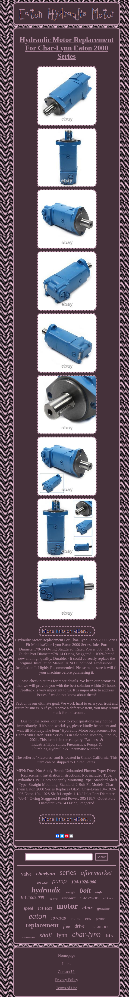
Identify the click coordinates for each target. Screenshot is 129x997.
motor (67, 905)
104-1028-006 (83, 881)
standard (69, 898)
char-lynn (86, 934)
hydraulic (46, 890)
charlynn (45, 873)
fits (109, 935)
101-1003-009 (32, 897)
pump (59, 881)
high (98, 892)
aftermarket (96, 872)
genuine (103, 908)
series (68, 872)
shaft (45, 934)
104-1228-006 (89, 898)
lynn (62, 935)
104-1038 (53, 899)
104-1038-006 (27, 937)
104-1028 (58, 918)
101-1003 (45, 908)
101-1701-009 (98, 927)
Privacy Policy (66, 980)
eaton (37, 916)
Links (66, 963)
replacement (42, 925)
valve (26, 873)
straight (70, 892)
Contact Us (66, 971)
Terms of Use (66, 988)
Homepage (66, 955)
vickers (108, 898)
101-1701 (75, 919)
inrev (88, 918)
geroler (100, 918)
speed (28, 908)
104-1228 (42, 882)
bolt (85, 890)
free (66, 926)
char (87, 907)
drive (80, 926)
